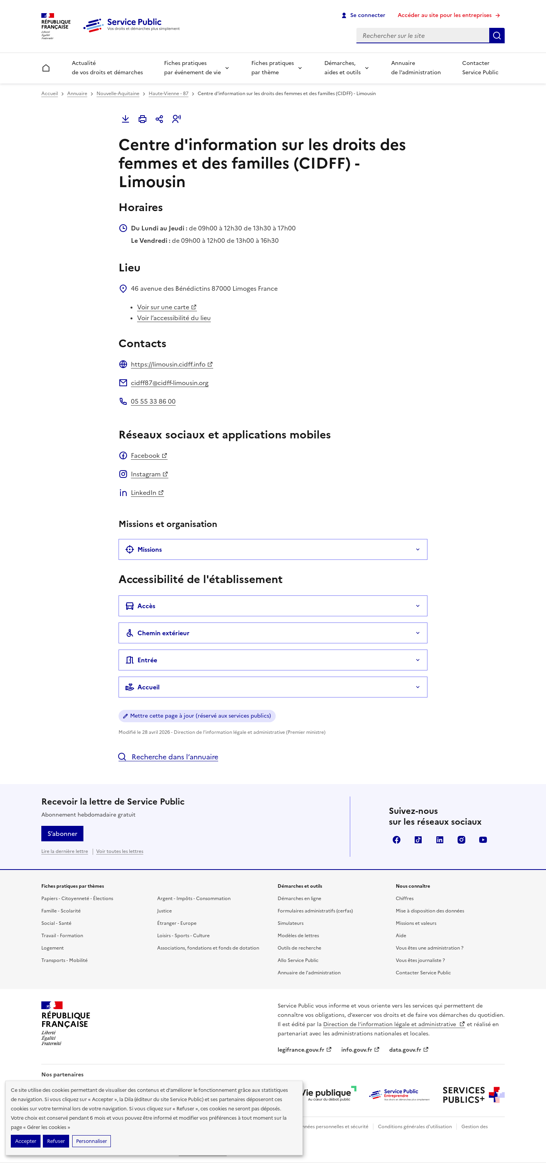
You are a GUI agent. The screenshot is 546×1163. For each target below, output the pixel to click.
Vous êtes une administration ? (429, 948)
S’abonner (62, 833)
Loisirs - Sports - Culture (183, 935)
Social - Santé (56, 923)
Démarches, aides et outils (342, 68)
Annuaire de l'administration (309, 972)
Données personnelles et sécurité (331, 1126)
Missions (143, 549)
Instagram (149, 474)
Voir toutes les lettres (119, 851)
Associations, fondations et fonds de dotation (208, 948)
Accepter (25, 1141)
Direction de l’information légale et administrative (394, 1024)
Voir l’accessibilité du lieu (174, 317)
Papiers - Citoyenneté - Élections (77, 898)
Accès (140, 605)
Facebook (149, 455)
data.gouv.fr (409, 1050)
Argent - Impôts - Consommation (194, 898)
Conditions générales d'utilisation (415, 1126)
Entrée (141, 660)
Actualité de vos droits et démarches (107, 68)
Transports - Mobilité (64, 960)
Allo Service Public (298, 960)
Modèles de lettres (298, 935)
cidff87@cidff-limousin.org (170, 382)
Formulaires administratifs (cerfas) (315, 910)
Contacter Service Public (480, 68)
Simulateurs (291, 923)
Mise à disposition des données (430, 910)
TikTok (418, 840)
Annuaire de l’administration (416, 68)
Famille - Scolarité (61, 910)
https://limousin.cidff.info (172, 364)
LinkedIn (147, 492)
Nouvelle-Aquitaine (118, 93)
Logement (52, 948)
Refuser (56, 1141)
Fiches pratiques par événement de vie (192, 68)
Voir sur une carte (167, 307)
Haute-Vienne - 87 (168, 93)
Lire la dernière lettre (64, 851)
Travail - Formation (62, 935)
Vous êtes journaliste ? (420, 960)
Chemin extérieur (157, 633)
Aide (401, 935)
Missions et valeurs (416, 923)
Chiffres (405, 898)
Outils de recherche (299, 948)
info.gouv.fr (360, 1050)
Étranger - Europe (177, 923)
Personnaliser (91, 1141)
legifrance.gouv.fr (305, 1050)
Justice (164, 910)
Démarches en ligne (299, 898)
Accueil (49, 93)
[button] (176, 119)
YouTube (483, 840)
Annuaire (77, 93)
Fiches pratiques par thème (272, 68)
